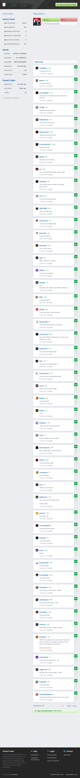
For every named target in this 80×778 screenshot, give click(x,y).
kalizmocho (43, 349)
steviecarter (43, 221)
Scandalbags (43, 575)
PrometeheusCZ (45, 144)
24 (25, 92)
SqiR (40, 258)
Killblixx (42, 270)
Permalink (50, 73)
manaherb (42, 181)
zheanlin (42, 624)
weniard (42, 513)
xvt (40, 169)
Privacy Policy (52, 755)
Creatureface (44, 373)
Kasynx (41, 157)
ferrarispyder (44, 93)
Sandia (41, 410)
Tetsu (41, 435)
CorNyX (41, 107)
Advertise (67, 755)
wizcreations (43, 334)
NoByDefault (43, 120)
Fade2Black (43, 68)
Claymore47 (43, 669)
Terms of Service (53, 761)
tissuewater (43, 472)
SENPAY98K (43, 208)
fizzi (40, 485)
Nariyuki (42, 282)
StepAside (42, 682)
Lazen (41, 386)
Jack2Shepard (44, 600)
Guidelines (35, 755)
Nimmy (41, 398)
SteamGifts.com (71, 774)
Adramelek (43, 245)
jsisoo (41, 550)
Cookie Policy (51, 758)
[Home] (4, 5)
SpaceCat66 (43, 322)
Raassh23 (42, 538)
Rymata (41, 80)
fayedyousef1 (44, 132)
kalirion (42, 460)
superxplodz (43, 657)
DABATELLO (43, 497)
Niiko (41, 297)
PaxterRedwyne (44, 525)
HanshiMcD (43, 612)
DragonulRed (44, 563)
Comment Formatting (35, 759)
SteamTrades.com (57, 774)
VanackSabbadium (45, 694)
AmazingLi (43, 233)
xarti (41, 196)
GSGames (42, 423)
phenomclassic (44, 447)
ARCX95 (41, 309)
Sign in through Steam (44, 711)
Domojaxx (42, 637)
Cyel (40, 361)
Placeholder (43, 587)
